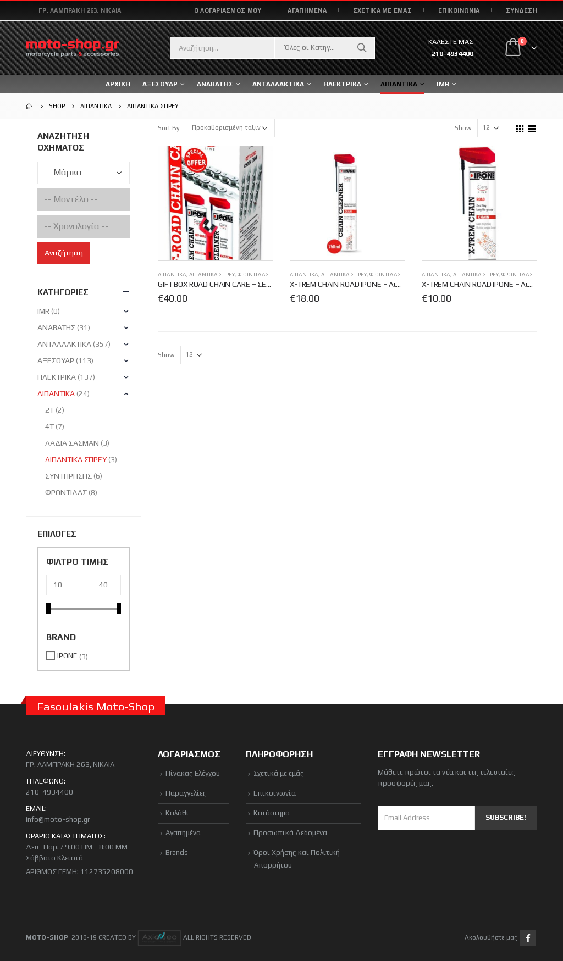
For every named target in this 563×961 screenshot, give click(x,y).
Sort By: (169, 128)
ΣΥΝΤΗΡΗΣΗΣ (68, 475)
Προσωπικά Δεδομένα (290, 833)
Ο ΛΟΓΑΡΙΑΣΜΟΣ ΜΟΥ (228, 10)
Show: (464, 128)
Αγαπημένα (183, 833)
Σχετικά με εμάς (278, 773)
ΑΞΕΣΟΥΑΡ (55, 360)
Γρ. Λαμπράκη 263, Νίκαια (80, 10)
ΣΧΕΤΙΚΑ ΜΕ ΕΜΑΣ (382, 10)
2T (49, 409)
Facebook (528, 938)
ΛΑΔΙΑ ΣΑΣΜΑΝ (72, 442)
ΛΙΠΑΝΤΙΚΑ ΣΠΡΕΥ (212, 274)
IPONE (67, 656)
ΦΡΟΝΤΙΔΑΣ (253, 274)
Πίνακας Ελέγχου (192, 773)
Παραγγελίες (186, 793)
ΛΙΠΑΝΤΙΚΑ (172, 274)
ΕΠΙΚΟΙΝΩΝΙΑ (458, 10)
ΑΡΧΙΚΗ (118, 84)
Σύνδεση (521, 10)
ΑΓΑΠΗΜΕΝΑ (307, 10)
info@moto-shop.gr (58, 819)
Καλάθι (177, 813)
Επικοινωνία (274, 793)
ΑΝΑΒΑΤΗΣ (56, 327)
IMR (443, 84)
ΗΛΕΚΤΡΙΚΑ (56, 377)
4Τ (49, 426)
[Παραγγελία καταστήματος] (231, 128)
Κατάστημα (271, 813)
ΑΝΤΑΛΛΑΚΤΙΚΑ (278, 84)
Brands (176, 852)
